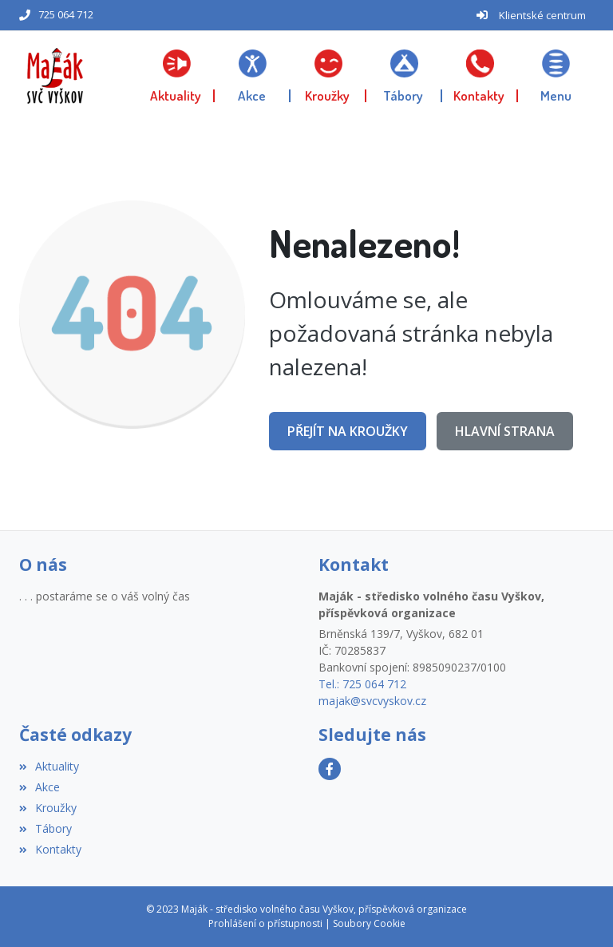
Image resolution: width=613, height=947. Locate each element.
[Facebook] (329, 769)
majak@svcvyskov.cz (372, 700)
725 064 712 (65, 14)
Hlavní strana (505, 431)
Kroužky (48, 807)
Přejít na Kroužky (347, 431)
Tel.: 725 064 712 (362, 683)
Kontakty (50, 849)
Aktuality (49, 766)
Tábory (45, 828)
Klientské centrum (542, 15)
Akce (39, 786)
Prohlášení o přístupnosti (265, 923)
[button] (556, 76)
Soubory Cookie (369, 923)
